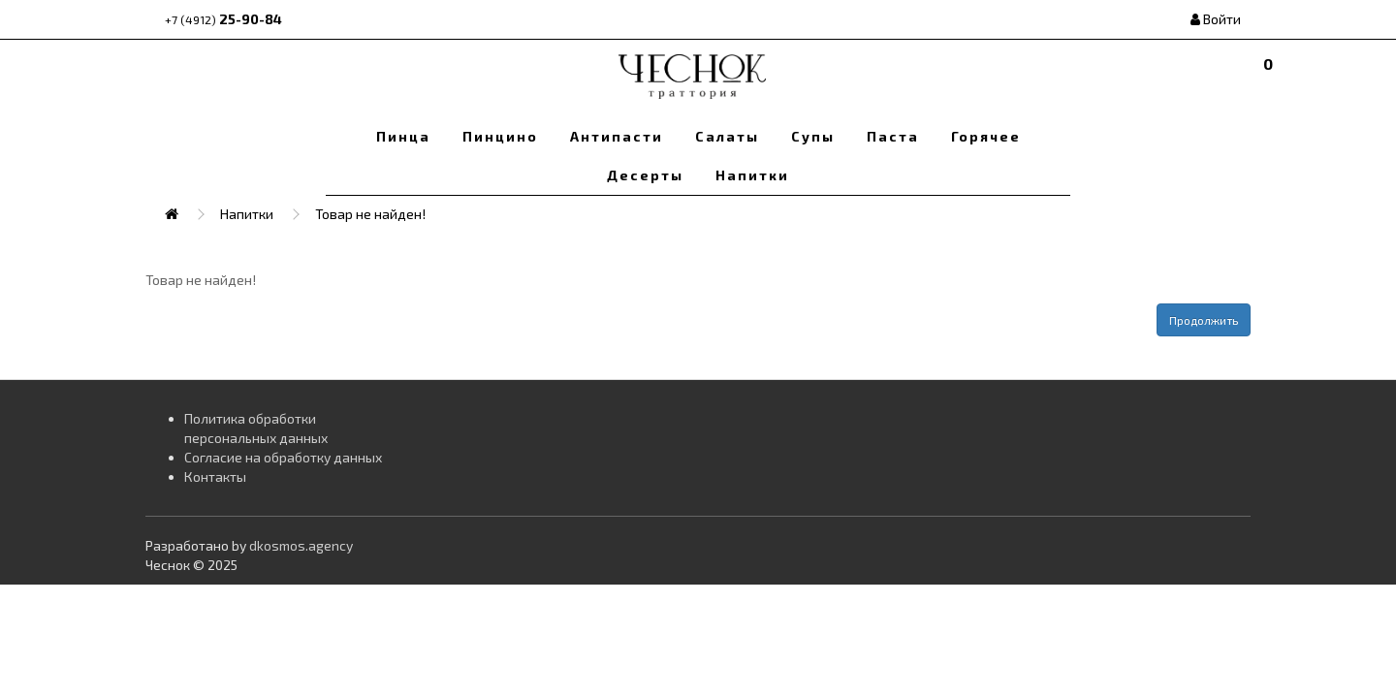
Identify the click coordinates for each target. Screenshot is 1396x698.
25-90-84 (223, 19)
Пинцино (500, 136)
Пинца (403, 136)
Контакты (215, 476)
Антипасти (616, 136)
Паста (893, 136)
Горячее (986, 136)
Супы (813, 136)
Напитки (752, 175)
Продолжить (1203, 320)
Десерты (645, 175)
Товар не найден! (370, 214)
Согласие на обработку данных (283, 457)
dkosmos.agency (301, 545)
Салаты (727, 136)
